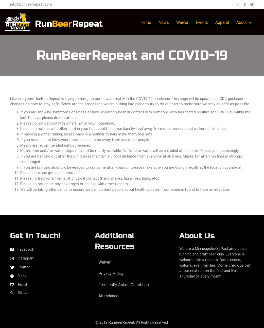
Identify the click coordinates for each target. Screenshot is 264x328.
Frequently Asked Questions (123, 284)
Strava (19, 292)
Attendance (108, 296)
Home (145, 22)
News (164, 22)
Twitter (24, 267)
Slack (21, 276)
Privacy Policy (111, 273)
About (241, 22)
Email (22, 284)
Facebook (25, 249)
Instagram (25, 258)
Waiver (182, 22)
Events (202, 22)
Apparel (222, 22)
